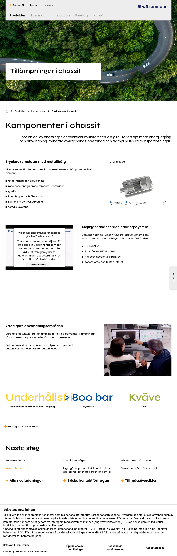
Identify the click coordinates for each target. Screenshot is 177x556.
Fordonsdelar (38, 111)
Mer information (38, 264)
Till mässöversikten (141, 481)
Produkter (20, 111)
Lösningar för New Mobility (23, 426)
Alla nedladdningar (26, 481)
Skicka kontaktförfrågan (88, 481)
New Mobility (13, 468)
